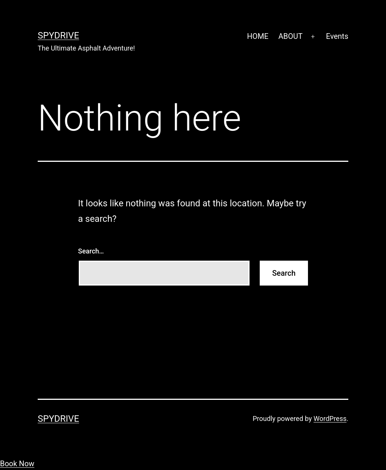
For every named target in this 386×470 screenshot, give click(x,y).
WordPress (330, 418)
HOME (257, 36)
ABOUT (290, 36)
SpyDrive (58, 35)
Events (337, 36)
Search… (91, 251)
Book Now (17, 463)
